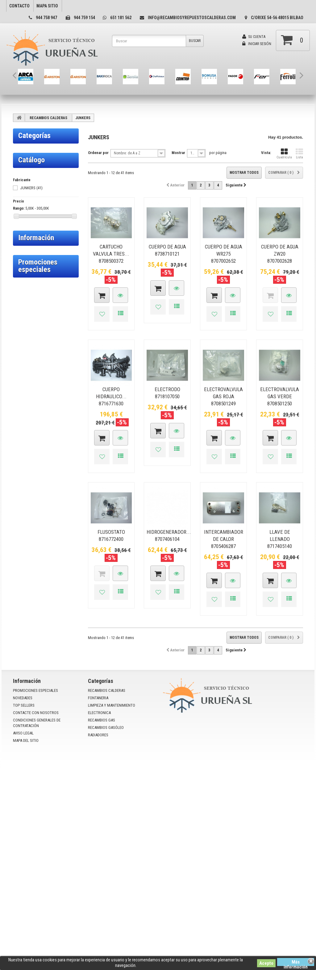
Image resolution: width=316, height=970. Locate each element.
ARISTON (25, 180)
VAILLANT (25, 372)
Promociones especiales (37, 672)
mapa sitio (47, 5)
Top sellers (24, 865)
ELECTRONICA (35, 430)
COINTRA (25, 217)
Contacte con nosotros (36, 872)
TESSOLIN (26, 350)
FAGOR (23, 239)
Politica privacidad (38, 638)
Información (36, 578)
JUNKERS (25, 313)
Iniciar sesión (256, 44)
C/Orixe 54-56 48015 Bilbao (277, 17)
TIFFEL (23, 365)
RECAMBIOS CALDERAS (48, 118)
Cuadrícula (284, 153)
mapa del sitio (26, 900)
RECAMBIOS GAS (38, 443)
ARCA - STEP (27, 172)
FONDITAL (26, 261)
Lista (299, 153)
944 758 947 (46, 17)
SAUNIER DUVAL (30, 335)
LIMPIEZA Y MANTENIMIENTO (39, 412)
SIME (22, 343)
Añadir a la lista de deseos (102, 314)
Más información (296, 962)
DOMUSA (24, 224)
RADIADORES (34, 478)
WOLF (22, 380)
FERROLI (24, 254)
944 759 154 (84, 17)
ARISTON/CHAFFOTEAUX (37, 187)
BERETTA (25, 202)
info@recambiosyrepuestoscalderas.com (192, 17)
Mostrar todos (244, 172)
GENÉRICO (26, 276)
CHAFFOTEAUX (29, 209)
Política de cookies (39, 597)
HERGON (24, 284)
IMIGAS (23, 291)
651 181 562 (120, 17)
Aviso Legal (33, 629)
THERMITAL (27, 358)
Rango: (18, 548)
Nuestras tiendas (37, 647)
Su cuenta (253, 37)
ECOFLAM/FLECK (30, 232)
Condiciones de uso (39, 606)
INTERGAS (25, 306)
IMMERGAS (26, 298)
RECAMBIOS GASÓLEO (33, 460)
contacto (19, 5)
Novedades (22, 857)
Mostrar (178, 152)
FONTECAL (26, 269)
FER (21, 247)
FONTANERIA (34, 394)
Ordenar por (98, 152)
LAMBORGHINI (29, 321)
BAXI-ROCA (26, 195)
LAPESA (23, 328)
